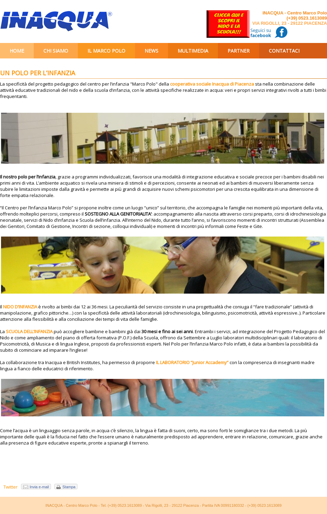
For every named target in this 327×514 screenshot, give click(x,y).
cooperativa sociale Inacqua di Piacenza (212, 84)
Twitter (10, 487)
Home (17, 50)
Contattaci (284, 50)
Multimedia (193, 50)
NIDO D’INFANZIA (20, 307)
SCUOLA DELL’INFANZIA (29, 331)
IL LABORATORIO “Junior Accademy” (192, 362)
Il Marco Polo (106, 50)
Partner (239, 50)
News (151, 50)
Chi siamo (55, 50)
